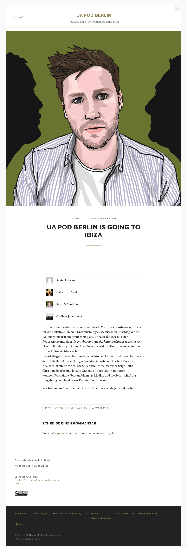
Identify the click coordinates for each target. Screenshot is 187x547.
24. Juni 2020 (78, 218)
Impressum (92, 514)
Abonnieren (20, 514)
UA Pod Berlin (94, 15)
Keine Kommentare (104, 218)
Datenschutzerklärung (101, 519)
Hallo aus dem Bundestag (67, 514)
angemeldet (62, 433)
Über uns (19, 525)
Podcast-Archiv (125, 514)
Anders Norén (33, 539)
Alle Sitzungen (40, 514)
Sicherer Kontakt (148, 514)
